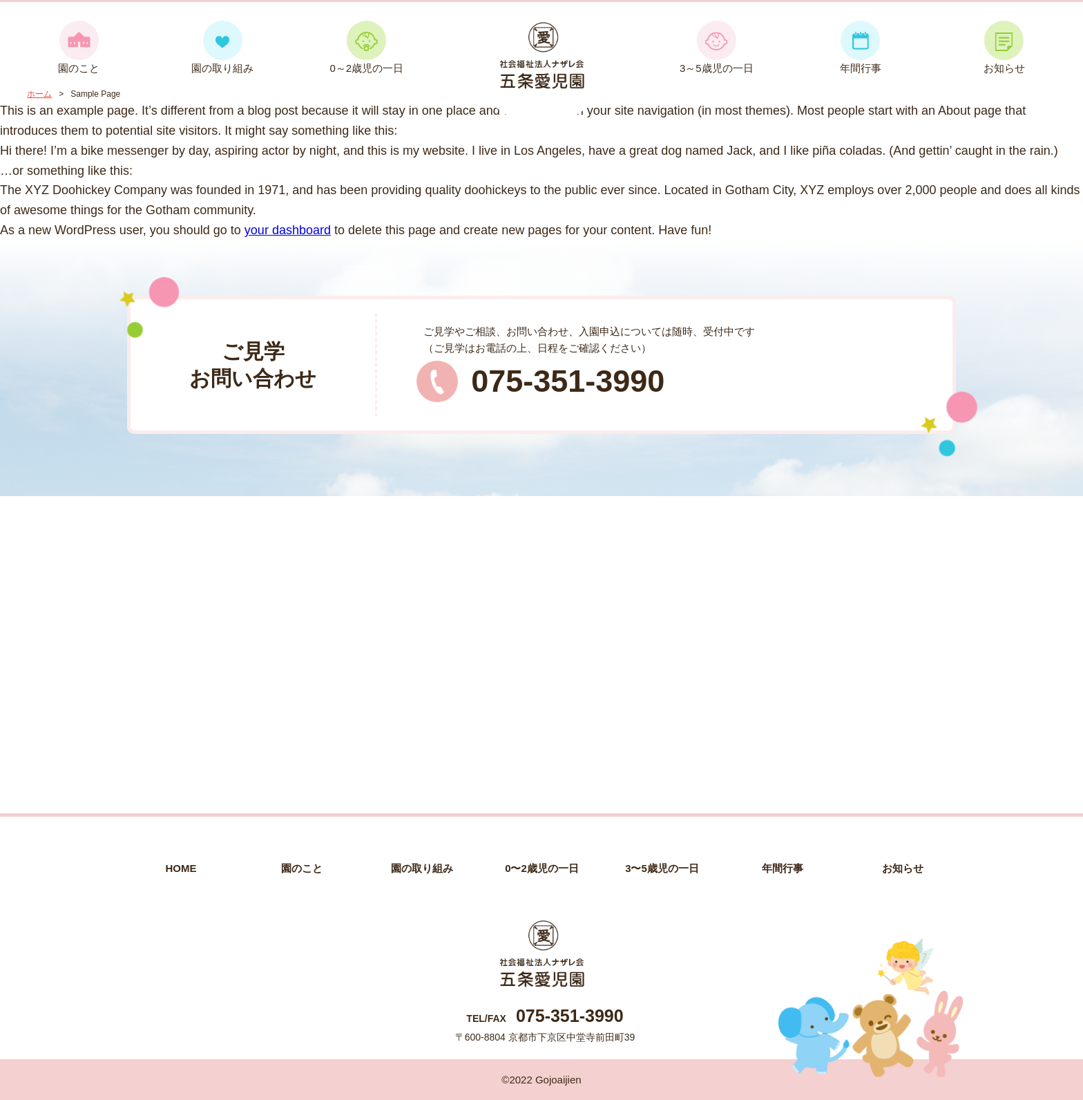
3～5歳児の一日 (717, 47)
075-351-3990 (567, 381)
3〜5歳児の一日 (662, 868)
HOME (181, 868)
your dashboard (288, 230)
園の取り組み (222, 47)
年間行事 (860, 47)
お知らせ (1004, 47)
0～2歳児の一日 (366, 47)
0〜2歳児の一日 (542, 868)
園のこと (78, 47)
